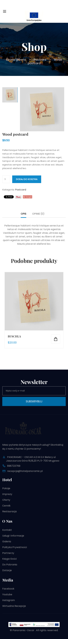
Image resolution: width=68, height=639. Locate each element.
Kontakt (7, 530)
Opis (23, 214)
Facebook (8, 588)
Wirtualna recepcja (14, 606)
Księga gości (9, 559)
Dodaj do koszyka (26, 179)
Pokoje (6, 488)
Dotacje (7, 570)
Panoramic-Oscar (23, 630)
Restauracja (9, 511)
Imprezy (7, 494)
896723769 (13, 466)
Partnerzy (8, 553)
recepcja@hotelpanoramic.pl (25, 471)
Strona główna (16, 59)
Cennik (6, 505)
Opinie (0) (38, 214)
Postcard (40, 59)
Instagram (8, 600)
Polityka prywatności (14, 547)
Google (27, 197)
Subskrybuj (34, 401)
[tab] (23, 215)
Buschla (14, 336)
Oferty (6, 500)
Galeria (6, 541)
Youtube (7, 594)
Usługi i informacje (13, 535)
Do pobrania (9, 564)
